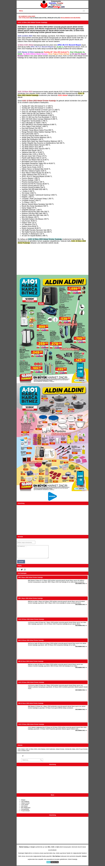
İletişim (23, 800)
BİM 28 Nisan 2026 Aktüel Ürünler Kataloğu (30, 661)
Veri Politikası (25, 801)
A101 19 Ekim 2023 (23, 750)
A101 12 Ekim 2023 (31, 749)
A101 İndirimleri (50, 749)
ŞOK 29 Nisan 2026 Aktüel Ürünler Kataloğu (31, 640)
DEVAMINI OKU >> (81, 583)
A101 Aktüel (21, 749)
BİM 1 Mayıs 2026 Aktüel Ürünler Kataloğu (30, 598)
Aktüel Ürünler (60, 749)
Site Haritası (56, 856)
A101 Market (41, 749)
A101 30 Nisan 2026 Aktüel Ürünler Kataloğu (45, 18)
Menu (21, 11)
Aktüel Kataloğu (72, 859)
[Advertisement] (52, 74)
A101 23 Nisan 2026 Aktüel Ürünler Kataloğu (31, 724)
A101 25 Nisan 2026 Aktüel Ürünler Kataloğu (31, 682)
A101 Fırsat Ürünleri (82, 749)
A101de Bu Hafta (70, 749)
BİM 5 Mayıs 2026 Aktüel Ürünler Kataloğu (30, 577)
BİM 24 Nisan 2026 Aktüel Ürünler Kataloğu (30, 703)
